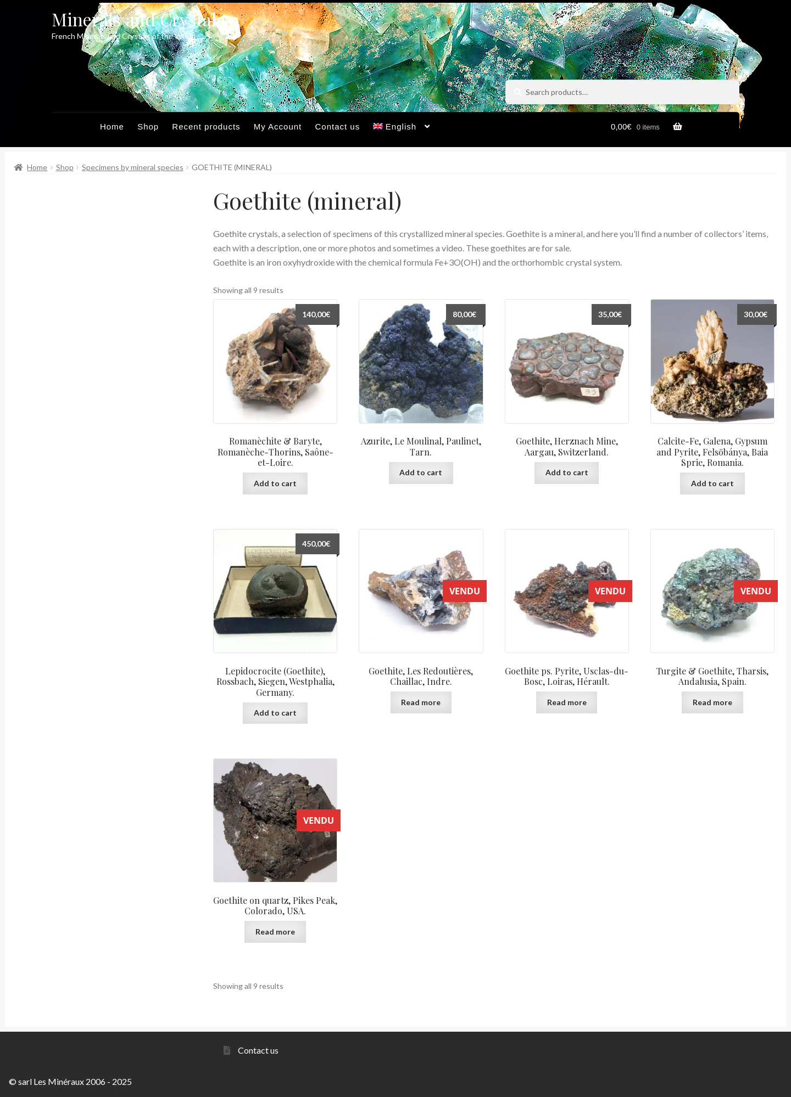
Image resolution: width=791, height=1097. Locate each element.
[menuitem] (401, 129)
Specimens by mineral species (132, 167)
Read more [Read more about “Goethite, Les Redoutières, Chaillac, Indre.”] (421, 702)
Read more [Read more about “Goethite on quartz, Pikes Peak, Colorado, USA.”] (275, 931)
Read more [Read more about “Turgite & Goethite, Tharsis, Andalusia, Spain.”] (712, 702)
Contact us (337, 126)
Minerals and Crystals (138, 19)
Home (112, 126)
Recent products (206, 126)
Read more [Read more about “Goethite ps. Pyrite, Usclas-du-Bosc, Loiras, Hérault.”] (567, 702)
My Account (278, 126)
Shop (148, 126)
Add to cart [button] (275, 483)
